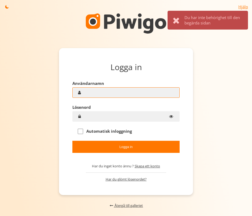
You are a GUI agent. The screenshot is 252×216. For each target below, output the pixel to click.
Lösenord (81, 107)
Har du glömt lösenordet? (126, 179)
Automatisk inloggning (105, 131)
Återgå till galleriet (126, 205)
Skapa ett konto (147, 166)
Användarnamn (88, 83)
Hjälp (243, 6)
